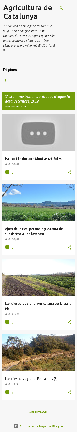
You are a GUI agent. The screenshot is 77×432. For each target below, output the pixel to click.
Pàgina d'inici (12, 80)
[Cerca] (61, 8)
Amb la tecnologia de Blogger (38, 426)
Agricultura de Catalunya (27, 11)
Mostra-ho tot (15, 106)
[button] (69, 173)
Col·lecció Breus (43, 80)
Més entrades (38, 412)
